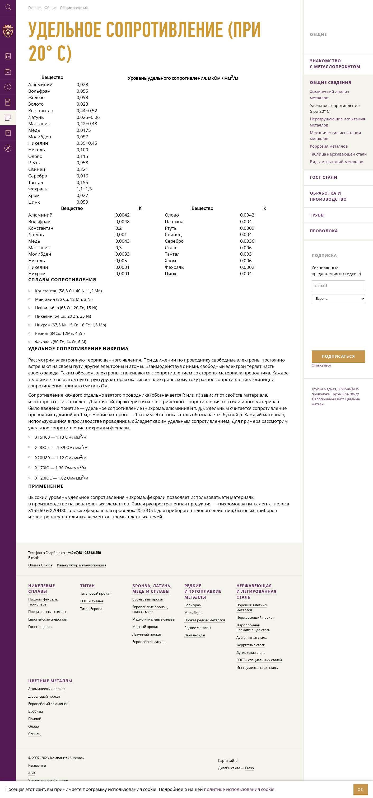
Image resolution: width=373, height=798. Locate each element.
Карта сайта (227, 760)
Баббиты (35, 711)
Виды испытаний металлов (336, 161)
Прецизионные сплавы (47, 611)
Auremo (8, 31)
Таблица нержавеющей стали (338, 154)
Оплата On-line (40, 565)
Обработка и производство (328, 196)
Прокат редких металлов (204, 620)
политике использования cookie (239, 789)
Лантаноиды (194, 635)
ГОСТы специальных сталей (259, 660)
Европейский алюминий (48, 704)
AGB (31, 773)
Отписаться (321, 365)
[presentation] (333, 326)
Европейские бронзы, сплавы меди (150, 609)
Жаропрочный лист (328, 399)
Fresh (249, 768)
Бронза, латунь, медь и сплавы (152, 588)
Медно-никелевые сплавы (153, 619)
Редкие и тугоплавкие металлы (202, 591)
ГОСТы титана (91, 601)
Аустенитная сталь (251, 637)
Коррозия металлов (329, 146)
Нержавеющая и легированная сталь (256, 591)
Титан (87, 586)
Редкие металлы (197, 628)
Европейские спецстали (47, 619)
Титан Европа (91, 609)
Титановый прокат (95, 593)
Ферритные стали (250, 645)
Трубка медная (324, 389)
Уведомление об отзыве (48, 780)
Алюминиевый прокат (46, 689)
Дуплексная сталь (250, 652)
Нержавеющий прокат (255, 617)
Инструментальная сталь (257, 667)
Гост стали (323, 177)
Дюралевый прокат (44, 696)
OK (360, 789)
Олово (33, 726)
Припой (34, 719)
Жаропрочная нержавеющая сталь (253, 627)
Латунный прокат (146, 634)
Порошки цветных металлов (251, 607)
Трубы (317, 215)
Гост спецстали (40, 627)
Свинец (34, 734)
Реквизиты (37, 765)
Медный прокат (145, 627)
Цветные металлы (50, 681)
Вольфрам (193, 605)
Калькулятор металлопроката (81, 565)
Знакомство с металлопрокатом (335, 63)
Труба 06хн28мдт (345, 394)
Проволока (324, 231)
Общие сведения (330, 82)
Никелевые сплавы (41, 588)
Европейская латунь (149, 642)
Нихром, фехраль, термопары (43, 602)
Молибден (193, 613)
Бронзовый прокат (148, 599)
